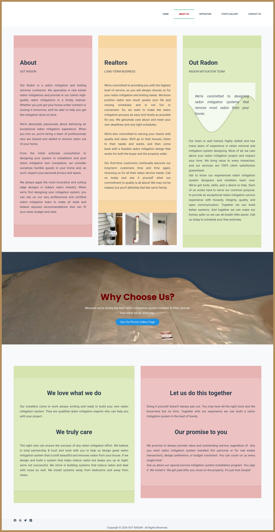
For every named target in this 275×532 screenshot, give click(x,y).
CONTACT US (254, 14)
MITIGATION (205, 14)
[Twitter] (25, 520)
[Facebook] (15, 520)
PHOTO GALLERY (230, 14)
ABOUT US (184, 14)
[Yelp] (20, 520)
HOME (166, 14)
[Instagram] (30, 520)
